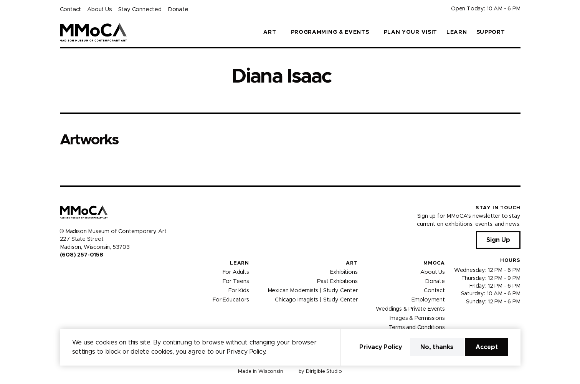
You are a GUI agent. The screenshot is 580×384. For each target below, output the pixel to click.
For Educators (231, 300)
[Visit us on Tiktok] (91, 271)
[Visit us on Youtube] (81, 271)
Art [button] (269, 32)
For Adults (236, 272)
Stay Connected (140, 9)
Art (351, 263)
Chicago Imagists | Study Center (316, 300)
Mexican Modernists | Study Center (313, 290)
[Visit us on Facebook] (63, 271)
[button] (517, 32)
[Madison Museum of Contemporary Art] (93, 32)
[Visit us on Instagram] (72, 271)
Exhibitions (344, 272)
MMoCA (434, 263)
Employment (428, 300)
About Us (99, 9)
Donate (178, 9)
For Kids (238, 290)
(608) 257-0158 (81, 255)
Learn (456, 32)
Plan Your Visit (411, 32)
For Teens (236, 281)
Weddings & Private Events (410, 309)
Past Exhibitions (337, 281)
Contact (70, 9)
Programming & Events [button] (330, 32)
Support (490, 32)
